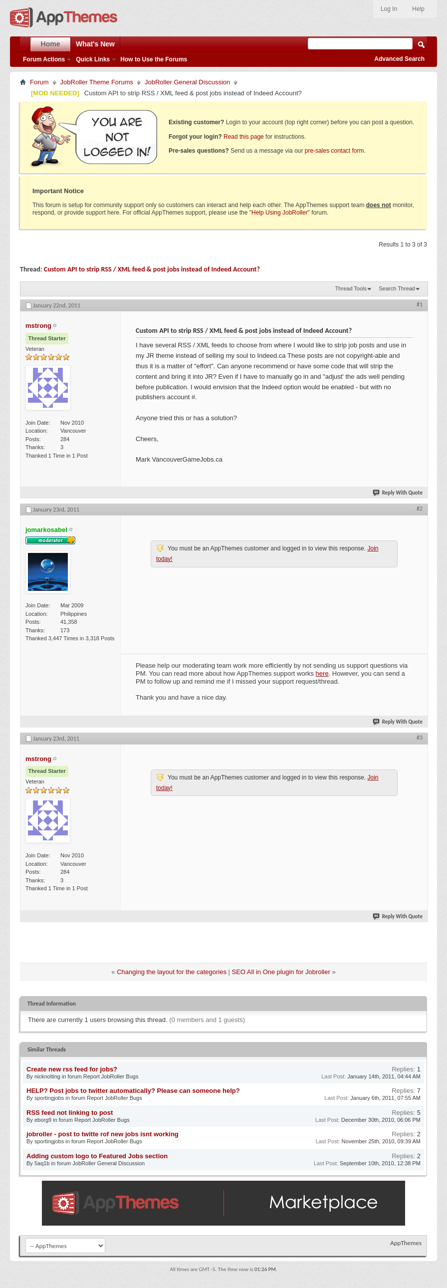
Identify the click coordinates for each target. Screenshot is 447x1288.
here (322, 673)
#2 (420, 508)
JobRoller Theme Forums (96, 82)
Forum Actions (44, 59)
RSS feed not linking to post (69, 1112)
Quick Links (93, 59)
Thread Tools (351, 288)
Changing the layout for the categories (171, 972)
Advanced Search (399, 58)
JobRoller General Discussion (187, 82)
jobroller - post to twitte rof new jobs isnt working (102, 1134)
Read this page (244, 136)
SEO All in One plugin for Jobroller (281, 972)
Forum (39, 82)
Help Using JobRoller (279, 212)
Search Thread (397, 288)
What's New (95, 44)
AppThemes (406, 1243)
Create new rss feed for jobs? (71, 1069)
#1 (420, 304)
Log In (389, 8)
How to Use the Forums (153, 59)
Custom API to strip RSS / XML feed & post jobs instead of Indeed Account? (152, 269)
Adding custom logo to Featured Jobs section (97, 1156)
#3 (420, 737)
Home (50, 44)
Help (418, 8)
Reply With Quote (398, 493)
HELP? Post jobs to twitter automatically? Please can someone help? (133, 1090)
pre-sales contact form (334, 150)
